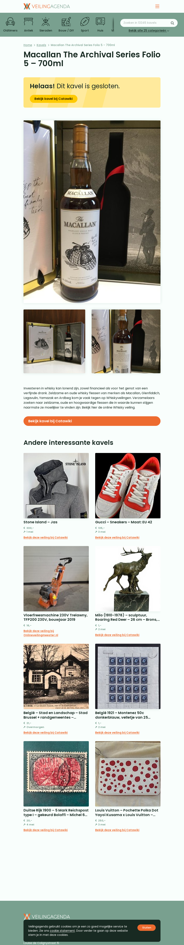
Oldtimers (10, 24)
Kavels (41, 45)
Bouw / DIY (66, 24)
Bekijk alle (149, 30)
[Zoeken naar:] (149, 23)
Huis (100, 24)
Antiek (28, 24)
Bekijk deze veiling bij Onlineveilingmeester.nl (40, 633)
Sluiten (146, 927)
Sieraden (45, 24)
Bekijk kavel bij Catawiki (53, 98)
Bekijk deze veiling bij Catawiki (45, 537)
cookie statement (62, 931)
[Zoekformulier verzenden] (172, 23)
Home (27, 45)
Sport (84, 24)
